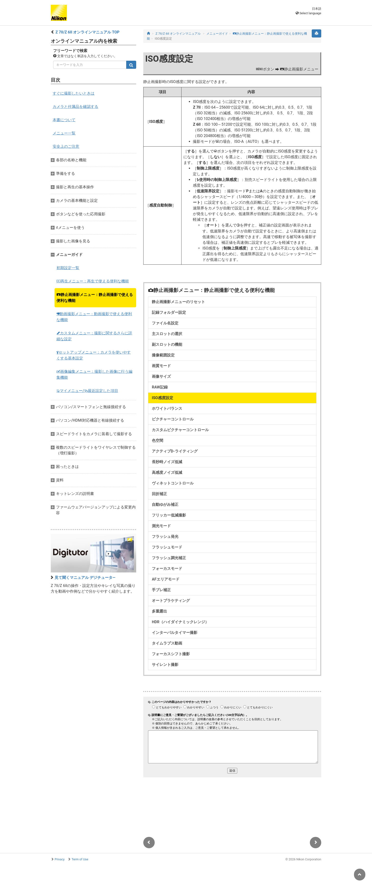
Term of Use (80, 859)
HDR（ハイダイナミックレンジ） (180, 622)
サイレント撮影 (165, 664)
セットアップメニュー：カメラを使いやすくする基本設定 (93, 355)
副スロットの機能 (167, 344)
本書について (64, 120)
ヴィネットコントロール (173, 483)
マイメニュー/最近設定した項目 (87, 390)
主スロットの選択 (167, 334)
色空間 (157, 440)
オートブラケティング (171, 600)
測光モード (161, 526)
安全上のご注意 (66, 146)
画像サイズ (161, 376)
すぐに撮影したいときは (73, 93)
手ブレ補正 (161, 590)
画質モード (161, 366)
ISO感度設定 (162, 398)
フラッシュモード (167, 547)
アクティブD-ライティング (175, 451)
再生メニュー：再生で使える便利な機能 (92, 281)
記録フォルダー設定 (169, 312)
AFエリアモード (165, 579)
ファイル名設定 (165, 323)
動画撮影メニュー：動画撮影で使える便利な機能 (94, 317)
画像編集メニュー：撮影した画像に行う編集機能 (94, 374)
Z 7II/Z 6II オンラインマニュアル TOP (87, 32)
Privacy (60, 859)
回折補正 (159, 494)
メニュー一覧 (64, 133)
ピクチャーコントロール (173, 419)
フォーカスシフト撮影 (171, 654)
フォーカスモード (167, 568)
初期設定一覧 (67, 268)
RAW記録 (160, 387)
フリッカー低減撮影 (169, 515)
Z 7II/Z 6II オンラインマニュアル (178, 33)
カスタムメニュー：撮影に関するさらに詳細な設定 (94, 336)
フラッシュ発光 (165, 536)
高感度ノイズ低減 (167, 472)
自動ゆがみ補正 (165, 504)
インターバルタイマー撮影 (174, 632)
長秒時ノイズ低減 (167, 462)
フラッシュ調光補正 (169, 558)
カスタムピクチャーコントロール (180, 430)
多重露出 (159, 611)
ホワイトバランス (167, 408)
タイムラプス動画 (167, 643)
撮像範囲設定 (163, 355)
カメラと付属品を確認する (75, 106)
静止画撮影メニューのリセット (178, 302)
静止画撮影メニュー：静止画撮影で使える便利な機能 (94, 297)
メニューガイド (217, 33)
